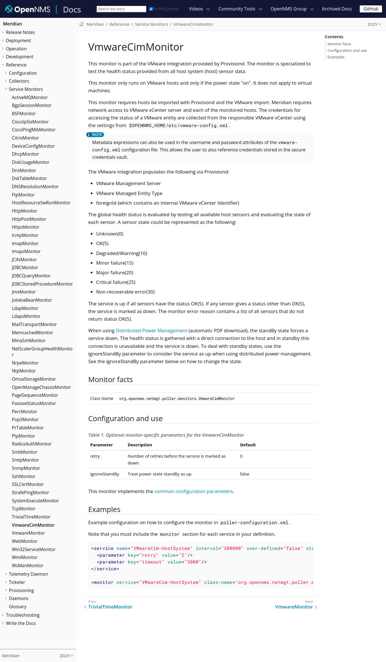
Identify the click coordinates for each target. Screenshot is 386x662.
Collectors (19, 81)
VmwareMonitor (28, 533)
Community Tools (236, 9)
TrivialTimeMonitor (31, 517)
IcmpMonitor (25, 235)
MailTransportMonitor (34, 324)
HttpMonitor (24, 211)
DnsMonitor (24, 170)
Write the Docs (21, 623)
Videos (196, 9)
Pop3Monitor (25, 419)
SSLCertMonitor (28, 484)
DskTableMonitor (29, 178)
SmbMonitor (24, 452)
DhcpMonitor (25, 154)
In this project (164, 8)
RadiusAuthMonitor (32, 444)
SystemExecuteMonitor (35, 501)
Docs (72, 9)
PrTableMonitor (28, 428)
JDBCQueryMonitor (31, 276)
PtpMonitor (23, 436)
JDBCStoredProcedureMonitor (42, 284)
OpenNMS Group (289, 9)
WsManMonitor (28, 565)
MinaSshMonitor (29, 340)
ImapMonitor (25, 243)
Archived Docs (337, 9)
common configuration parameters (193, 491)
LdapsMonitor (26, 316)
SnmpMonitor (26, 468)
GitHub (370, 9)
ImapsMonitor (26, 251)
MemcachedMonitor (32, 332)
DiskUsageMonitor (30, 162)
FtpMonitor (23, 195)
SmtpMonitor (25, 460)
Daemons (19, 598)
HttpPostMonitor (29, 219)
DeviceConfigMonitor (33, 146)
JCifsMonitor (24, 259)
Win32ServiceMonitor (34, 549)
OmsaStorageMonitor (34, 379)
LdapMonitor (25, 308)
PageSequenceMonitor (35, 395)
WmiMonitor (24, 557)
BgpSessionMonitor (31, 105)
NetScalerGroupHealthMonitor (42, 352)
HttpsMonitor (25, 227)
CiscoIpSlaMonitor (30, 122)
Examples (335, 56)
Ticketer (17, 582)
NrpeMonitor (25, 363)
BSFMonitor (24, 113)
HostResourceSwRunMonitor (41, 203)
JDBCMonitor (25, 267)
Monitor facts (339, 43)
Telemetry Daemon (28, 574)
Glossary (18, 606)
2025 (372, 24)
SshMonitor (23, 476)
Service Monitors (26, 89)
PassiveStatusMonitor (34, 403)
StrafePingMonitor (30, 492)
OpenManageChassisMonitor (41, 387)
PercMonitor (24, 411)
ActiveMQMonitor (30, 97)
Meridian (12, 24)
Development (19, 56)
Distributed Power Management (151, 330)
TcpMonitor (23, 508)
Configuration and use (347, 50)
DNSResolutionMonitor (35, 186)
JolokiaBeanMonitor (32, 300)
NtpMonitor (24, 371)
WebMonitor (24, 541)
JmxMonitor (24, 292)
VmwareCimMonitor (33, 525)
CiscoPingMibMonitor (33, 130)
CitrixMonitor (25, 138)
